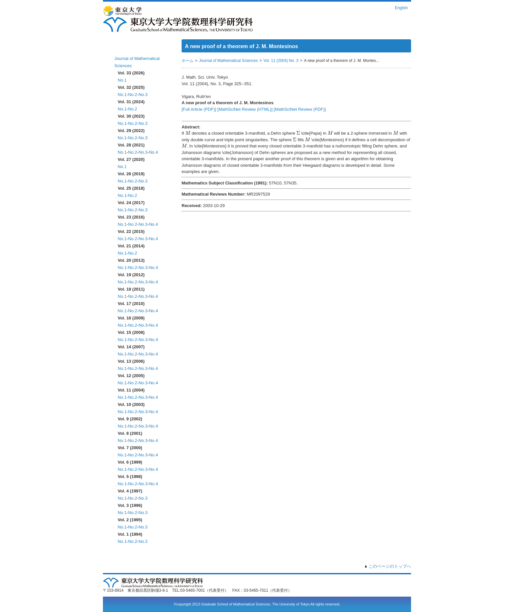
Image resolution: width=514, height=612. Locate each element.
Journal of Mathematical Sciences (228, 60)
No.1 (122, 80)
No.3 (143, 94)
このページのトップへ (389, 566)
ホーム (121, 48)
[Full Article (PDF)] (199, 109)
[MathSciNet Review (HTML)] (244, 109)
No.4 (153, 152)
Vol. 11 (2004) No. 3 (280, 60)
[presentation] (187, 133)
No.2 (132, 94)
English (401, 8)
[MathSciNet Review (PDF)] (300, 109)
